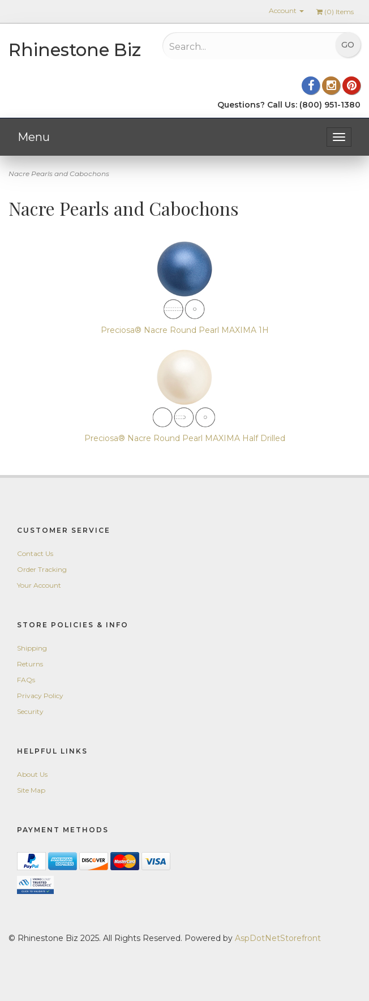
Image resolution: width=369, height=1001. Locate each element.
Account (286, 10)
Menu (34, 137)
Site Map (31, 790)
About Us (32, 774)
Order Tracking (42, 569)
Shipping (32, 648)
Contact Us (35, 553)
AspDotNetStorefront (278, 938)
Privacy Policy (40, 695)
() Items (335, 11)
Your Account (39, 585)
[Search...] (231, 46)
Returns (30, 664)
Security (30, 711)
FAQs (26, 679)
